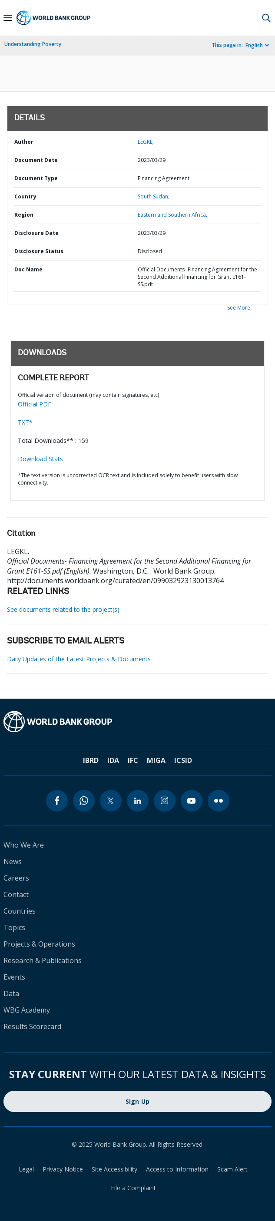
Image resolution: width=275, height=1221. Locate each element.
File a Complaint (133, 1188)
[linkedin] (138, 801)
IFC (133, 760)
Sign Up (138, 1101)
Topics (14, 927)
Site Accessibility (114, 1169)
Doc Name (28, 269)
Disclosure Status (38, 251)
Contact (16, 894)
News (12, 861)
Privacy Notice (63, 1169)
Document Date (36, 160)
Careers (16, 878)
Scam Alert (232, 1169)
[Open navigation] (7, 18)
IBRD (91, 760)
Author (23, 141)
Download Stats (40, 459)
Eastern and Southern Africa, (172, 214)
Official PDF (34, 404)
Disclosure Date (36, 233)
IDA (113, 760)
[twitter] (111, 801)
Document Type (36, 178)
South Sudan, (153, 196)
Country (25, 196)
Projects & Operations (39, 944)
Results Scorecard (32, 1026)
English (254, 45)
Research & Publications (42, 960)
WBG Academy (26, 1010)
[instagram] (165, 801)
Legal (26, 1169)
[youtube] (191, 801)
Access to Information (177, 1169)
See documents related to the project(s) (63, 609)
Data (11, 993)
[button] (266, 18)
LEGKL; (146, 141)
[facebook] (57, 801)
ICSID (183, 760)
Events (14, 977)
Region (23, 214)
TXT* (25, 422)
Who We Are (23, 845)
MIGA (156, 760)
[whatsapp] (84, 801)
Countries (19, 911)
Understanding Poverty (32, 44)
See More (238, 307)
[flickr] (218, 801)
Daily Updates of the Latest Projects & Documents (79, 659)
